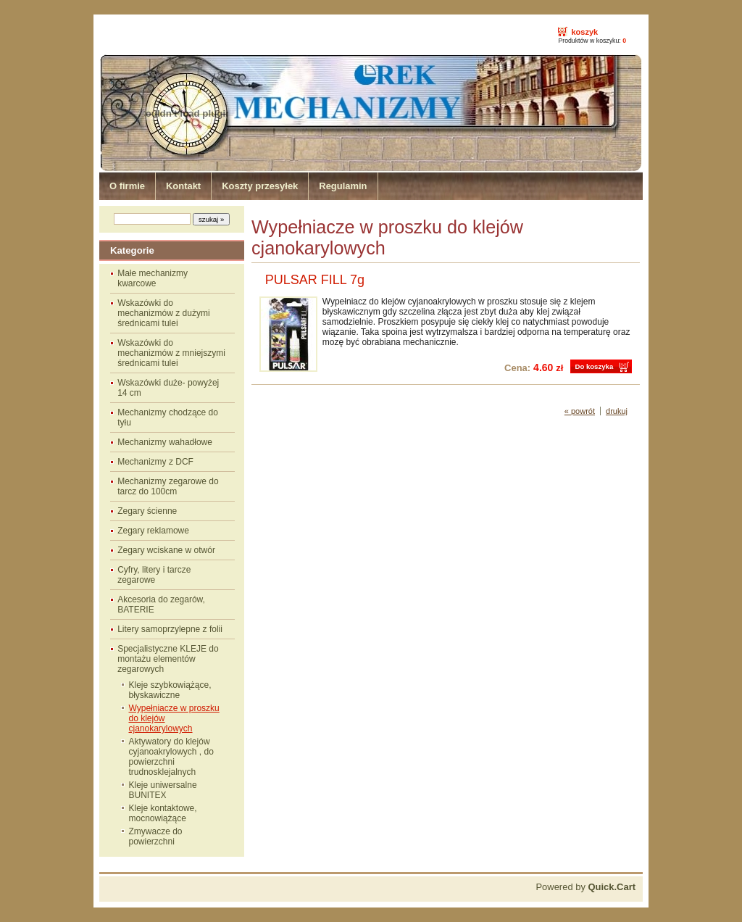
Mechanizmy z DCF (155, 462)
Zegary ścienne (147, 511)
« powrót (579, 411)
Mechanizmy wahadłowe (164, 442)
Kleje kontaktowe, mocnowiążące (163, 813)
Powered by (585, 886)
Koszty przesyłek (260, 185)
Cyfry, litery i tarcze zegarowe (154, 575)
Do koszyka (594, 366)
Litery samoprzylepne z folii (169, 629)
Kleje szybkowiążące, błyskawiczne (170, 690)
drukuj (617, 411)
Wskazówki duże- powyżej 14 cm (168, 388)
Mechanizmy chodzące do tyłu (167, 417)
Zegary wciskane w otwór (166, 550)
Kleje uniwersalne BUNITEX (163, 790)
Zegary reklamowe (153, 531)
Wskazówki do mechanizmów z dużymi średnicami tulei (163, 313)
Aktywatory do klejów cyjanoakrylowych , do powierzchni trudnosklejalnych (171, 756)
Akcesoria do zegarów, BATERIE (161, 604)
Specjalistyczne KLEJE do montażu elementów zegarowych (167, 659)
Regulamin (343, 185)
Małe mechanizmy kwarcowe (152, 278)
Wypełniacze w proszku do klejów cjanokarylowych (174, 718)
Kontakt (183, 185)
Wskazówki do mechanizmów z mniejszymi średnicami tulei (171, 353)
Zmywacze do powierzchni (156, 836)
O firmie (127, 185)
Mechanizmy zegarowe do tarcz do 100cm (167, 486)
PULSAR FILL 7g (314, 280)
